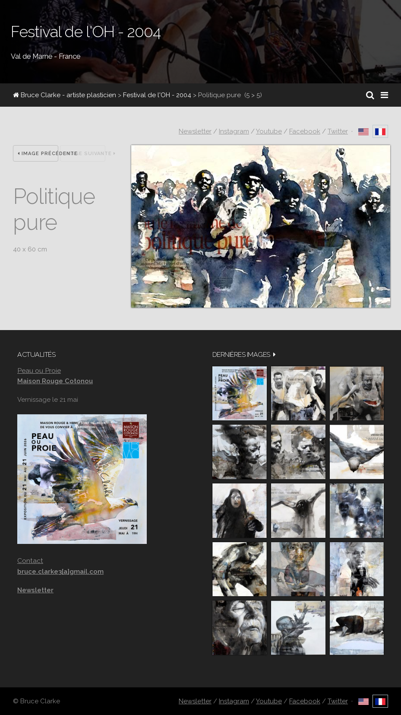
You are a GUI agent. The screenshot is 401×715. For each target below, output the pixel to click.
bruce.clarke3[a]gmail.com (60, 571)
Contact (30, 560)
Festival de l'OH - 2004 (157, 95)
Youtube (269, 131)
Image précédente (38, 153)
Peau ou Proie (39, 370)
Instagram (234, 131)
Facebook (304, 131)
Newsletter (195, 131)
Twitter (338, 131)
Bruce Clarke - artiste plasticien (64, 95)
